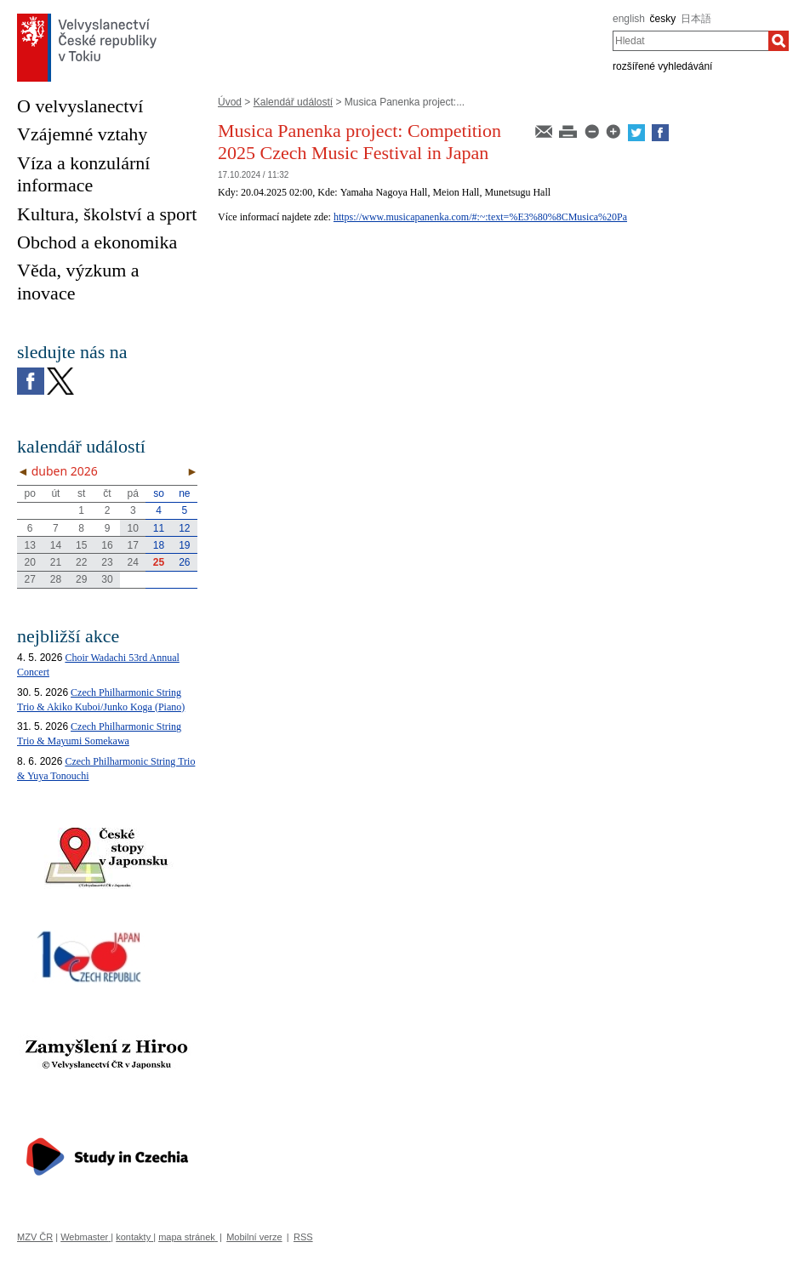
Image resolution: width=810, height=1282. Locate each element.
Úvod (230, 102)
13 (29, 545)
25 (158, 562)
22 (81, 562)
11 (158, 528)
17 (133, 545)
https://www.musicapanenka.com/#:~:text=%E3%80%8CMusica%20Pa (480, 217)
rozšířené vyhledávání (662, 66)
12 (184, 528)
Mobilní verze (254, 1237)
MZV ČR (35, 1237)
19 (184, 545)
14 (55, 545)
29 (81, 579)
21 (55, 562)
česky (663, 19)
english (629, 19)
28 (55, 579)
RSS (303, 1237)
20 (29, 562)
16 (106, 545)
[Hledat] (778, 41)
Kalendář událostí (293, 102)
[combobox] (690, 41)
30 (106, 579)
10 (133, 528)
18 (158, 545)
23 (106, 562)
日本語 (696, 19)
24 (133, 562)
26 (184, 562)
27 (29, 579)
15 (81, 545)
